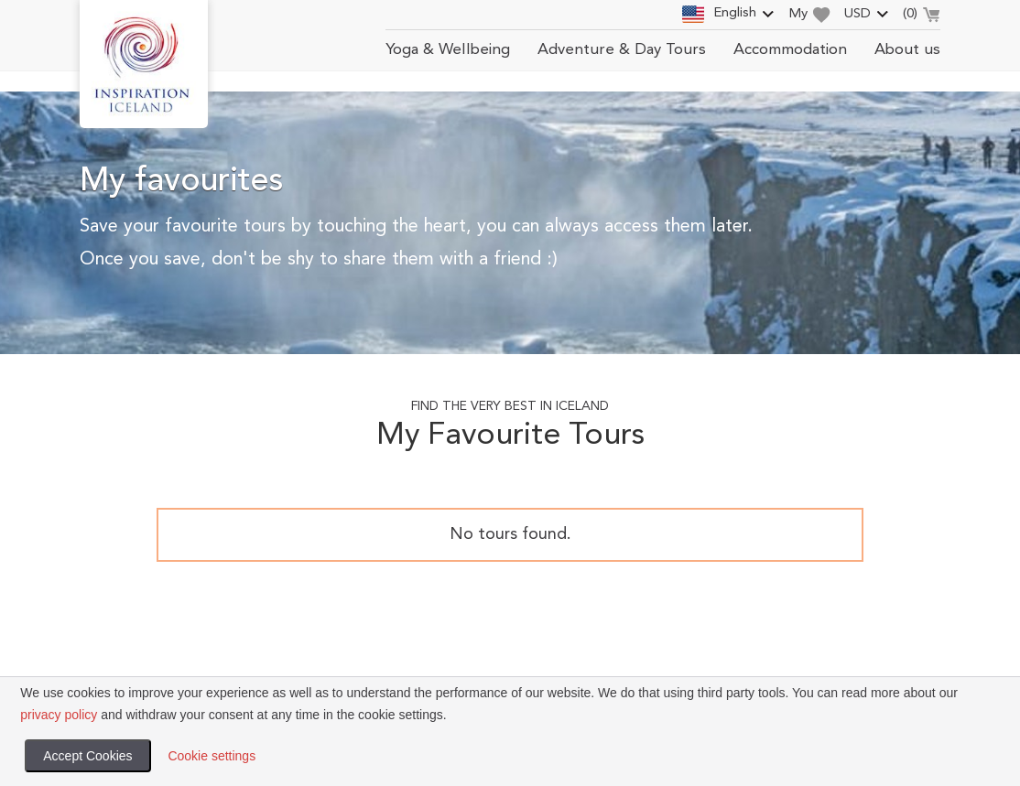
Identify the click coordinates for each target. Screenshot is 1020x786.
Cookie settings (211, 755)
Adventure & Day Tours (621, 50)
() (921, 16)
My (809, 15)
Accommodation (790, 50)
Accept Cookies (87, 755)
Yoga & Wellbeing (447, 50)
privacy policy (58, 714)
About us (907, 50)
